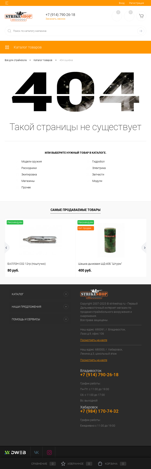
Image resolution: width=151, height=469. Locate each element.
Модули (94, 181)
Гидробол (95, 161)
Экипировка (26, 174)
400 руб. (85, 270)
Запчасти (95, 174)
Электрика (96, 168)
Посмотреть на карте (93, 340)
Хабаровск (89, 407)
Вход (121, 3)
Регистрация (136, 3)
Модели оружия (29, 161)
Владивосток (90, 371)
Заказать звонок (55, 18)
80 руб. (13, 270)
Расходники (26, 168)
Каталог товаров (23, 47)
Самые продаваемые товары (75, 210)
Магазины (25, 181)
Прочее (23, 187)
